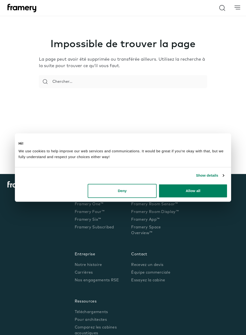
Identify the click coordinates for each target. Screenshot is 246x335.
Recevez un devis (147, 265)
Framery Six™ (88, 220)
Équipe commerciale (150, 273)
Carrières (84, 273)
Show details (207, 175)
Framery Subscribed (94, 227)
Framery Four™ (90, 212)
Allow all (193, 191)
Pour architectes (91, 320)
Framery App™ (145, 220)
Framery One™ (89, 204)
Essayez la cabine (148, 280)
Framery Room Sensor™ (154, 204)
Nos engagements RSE (97, 280)
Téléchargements (91, 312)
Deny (122, 191)
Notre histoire (88, 265)
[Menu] (237, 8)
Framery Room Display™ (155, 212)
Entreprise (85, 254)
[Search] (45, 81)
